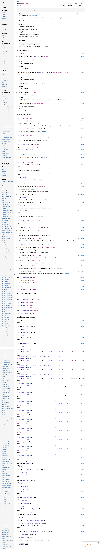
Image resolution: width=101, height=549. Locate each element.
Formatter (36, 138)
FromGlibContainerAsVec (31, 352)
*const (69, 352)
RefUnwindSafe (26, 299)
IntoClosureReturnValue (31, 469)
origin (24, 103)
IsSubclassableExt (29, 475)
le (20, 260)
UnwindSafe (25, 313)
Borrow (25, 326)
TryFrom (28, 514)
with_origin (26, 72)
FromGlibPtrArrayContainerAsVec (35, 404)
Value (25, 472)
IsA (35, 56)
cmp (21, 186)
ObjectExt (26, 480)
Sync (23, 305)
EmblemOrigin (57, 72)
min (21, 202)
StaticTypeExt (28, 497)
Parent (23, 223)
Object (29, 223)
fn (30, 155)
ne (20, 238)
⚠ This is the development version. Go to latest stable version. (89, 544)
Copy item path (30, 3)
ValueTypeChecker (25, 536)
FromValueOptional (37, 531)
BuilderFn (24, 155)
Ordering (42, 186)
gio (18, 1)
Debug (23, 135)
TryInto (28, 526)
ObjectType (28, 228)
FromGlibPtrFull (63, 356)
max (21, 194)
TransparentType (29, 509)
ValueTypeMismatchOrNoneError (43, 536)
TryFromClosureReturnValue (33, 520)
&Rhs (33, 238)
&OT (33, 230)
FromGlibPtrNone (35, 356)
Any (24, 321)
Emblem (23, 54)
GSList (74, 370)
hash (21, 164)
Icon (37, 56)
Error (22, 537)
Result (48, 138)
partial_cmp (23, 247)
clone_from (23, 128)
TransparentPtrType (26, 512)
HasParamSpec (25, 144)
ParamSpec (24, 147)
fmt (21, 138)
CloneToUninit (28, 343)
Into (27, 463)
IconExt (26, 458)
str (33, 155)
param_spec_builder (26, 157)
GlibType (62, 352)
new (23, 56)
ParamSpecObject (34, 147)
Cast (24, 338)
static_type (23, 280)
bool (38, 230)
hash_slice (23, 173)
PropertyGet (27, 492)
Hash (22, 162)
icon (23, 92)
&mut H (37, 164)
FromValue (28, 523)
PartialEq (36, 228)
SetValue (24, 149)
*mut (68, 379)
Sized (24, 177)
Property (26, 486)
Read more (44, 131)
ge (20, 271)
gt (20, 265)
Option (45, 247)
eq (20, 230)
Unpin (23, 308)
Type (33, 280)
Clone (23, 118)
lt (20, 255)
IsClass (23, 478)
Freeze (23, 297)
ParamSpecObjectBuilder (45, 155)
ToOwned (26, 503)
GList (74, 352)
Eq (22, 287)
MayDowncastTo (35, 540)
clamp (21, 211)
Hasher (23, 167)
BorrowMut (26, 332)
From (24, 349)
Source (19, 5)
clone (21, 121)
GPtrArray (75, 361)
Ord (22, 184)
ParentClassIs (26, 220)
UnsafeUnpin (25, 310)
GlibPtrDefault (51, 352)
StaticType (25, 277)
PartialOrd (37, 245)
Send (23, 302)
